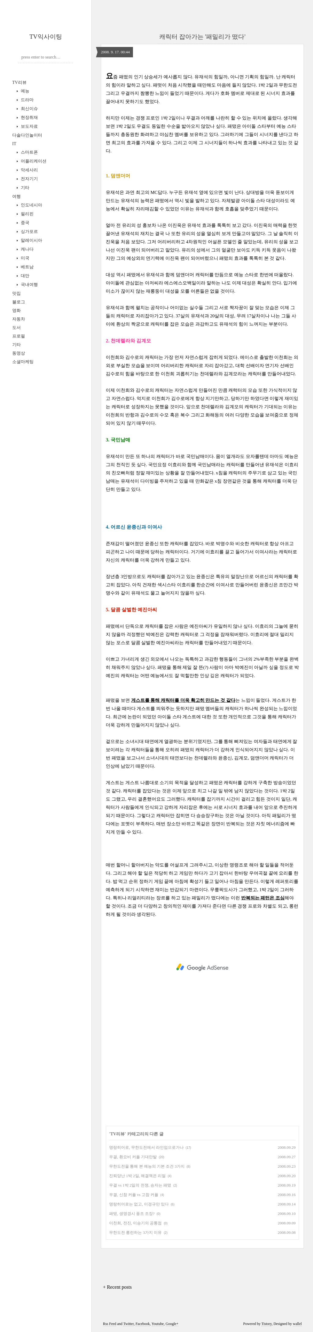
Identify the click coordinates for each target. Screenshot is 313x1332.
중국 (24, 222)
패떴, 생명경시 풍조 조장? (132, 1213)
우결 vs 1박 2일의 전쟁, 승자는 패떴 (140, 1185)
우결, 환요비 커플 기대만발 (133, 1157)
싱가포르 (29, 231)
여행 (16, 196)
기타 (24, 187)
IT (14, 143)
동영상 (18, 353)
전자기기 (29, 179)
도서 (16, 327)
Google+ (172, 1324)
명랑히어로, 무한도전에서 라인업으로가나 (146, 1147)
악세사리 (29, 170)
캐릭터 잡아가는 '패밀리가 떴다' (202, 36)
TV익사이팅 (45, 36)
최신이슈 (29, 108)
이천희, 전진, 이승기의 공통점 (135, 1223)
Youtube (158, 1324)
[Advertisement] (202, 967)
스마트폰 (29, 152)
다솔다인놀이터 (27, 135)
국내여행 (29, 284)
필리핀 (27, 214)
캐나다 (27, 249)
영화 (16, 310)
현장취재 (29, 117)
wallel (297, 1324)
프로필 (18, 336)
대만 (24, 275)
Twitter (128, 1324)
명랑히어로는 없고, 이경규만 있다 (139, 1204)
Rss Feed (109, 1324)
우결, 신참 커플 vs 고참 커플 (133, 1194)
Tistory (266, 1324)
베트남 (27, 267)
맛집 (16, 293)
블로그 (18, 302)
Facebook (142, 1324)
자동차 (18, 319)
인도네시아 (31, 205)
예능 (24, 91)
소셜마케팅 (23, 361)
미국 (24, 258)
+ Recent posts (117, 1287)
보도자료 (29, 126)
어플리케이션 (33, 161)
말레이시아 (31, 240)
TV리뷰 (19, 82)
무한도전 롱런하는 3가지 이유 (135, 1232)
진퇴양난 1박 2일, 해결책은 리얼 (137, 1175)
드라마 (27, 100)
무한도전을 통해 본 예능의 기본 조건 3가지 (147, 1166)
